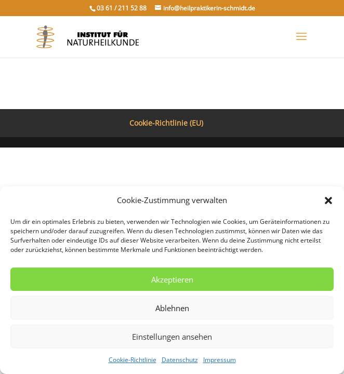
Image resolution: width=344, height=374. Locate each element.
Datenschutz (180, 359)
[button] (328, 200)
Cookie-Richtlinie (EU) (166, 123)
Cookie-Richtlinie (132, 359)
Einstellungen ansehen (172, 336)
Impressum (219, 359)
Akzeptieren (172, 279)
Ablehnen (172, 308)
